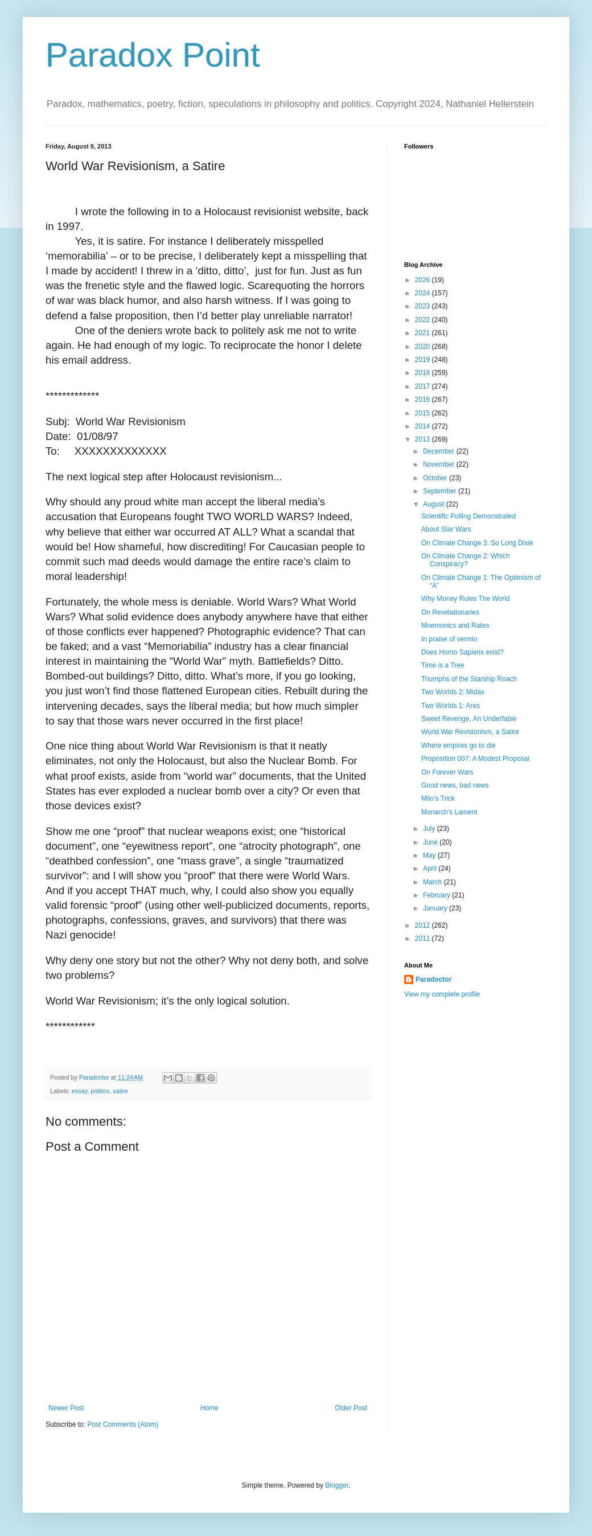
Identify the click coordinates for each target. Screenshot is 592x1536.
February (437, 895)
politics (100, 1091)
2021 (423, 333)
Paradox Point (153, 55)
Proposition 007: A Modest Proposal (475, 759)
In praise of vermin (449, 639)
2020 (423, 347)
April (430, 868)
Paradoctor (433, 979)
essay (79, 1091)
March (433, 882)
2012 (423, 925)
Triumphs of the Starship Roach (469, 679)
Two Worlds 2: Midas (452, 692)
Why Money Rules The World (465, 599)
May (430, 855)
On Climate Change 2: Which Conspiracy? (465, 560)
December (440, 451)
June (431, 842)
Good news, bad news (455, 785)
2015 (423, 413)
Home (209, 1408)
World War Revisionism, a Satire (470, 732)
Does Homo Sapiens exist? (462, 652)
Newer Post (66, 1408)
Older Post (351, 1408)
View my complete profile (442, 994)
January (436, 908)
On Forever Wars (447, 772)
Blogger (336, 1485)
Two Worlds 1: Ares (450, 706)
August (434, 504)
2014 (423, 426)
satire (120, 1091)
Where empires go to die (458, 746)
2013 (423, 439)
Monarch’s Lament (449, 812)
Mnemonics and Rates (455, 625)
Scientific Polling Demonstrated (468, 516)
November (440, 464)
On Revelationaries (450, 612)
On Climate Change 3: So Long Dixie (477, 543)
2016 (423, 399)
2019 (423, 360)
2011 (423, 938)
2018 (423, 373)
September (440, 491)
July (430, 829)
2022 (423, 320)
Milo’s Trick (438, 798)
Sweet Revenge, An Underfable (468, 719)
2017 (423, 386)
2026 (423, 280)
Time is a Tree (442, 665)
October (436, 478)
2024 (423, 293)
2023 (423, 306)
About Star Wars (446, 529)
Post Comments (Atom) (122, 1424)
